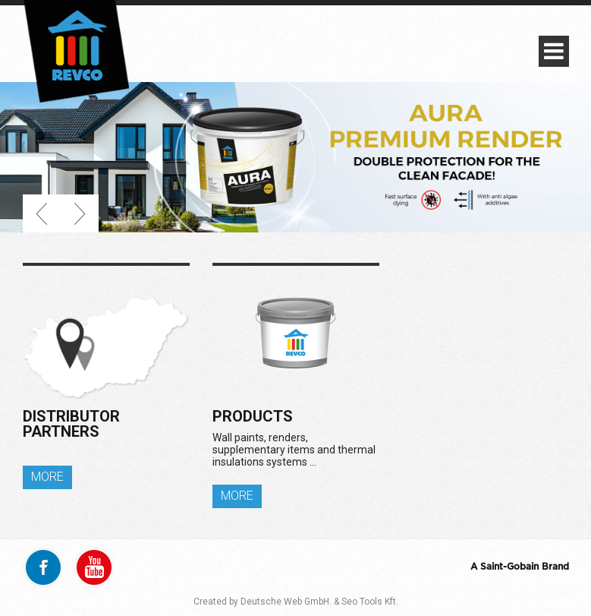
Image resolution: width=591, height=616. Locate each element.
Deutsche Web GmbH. (286, 601)
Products (252, 416)
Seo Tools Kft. (369, 601)
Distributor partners (71, 424)
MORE (47, 476)
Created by (215, 601)
